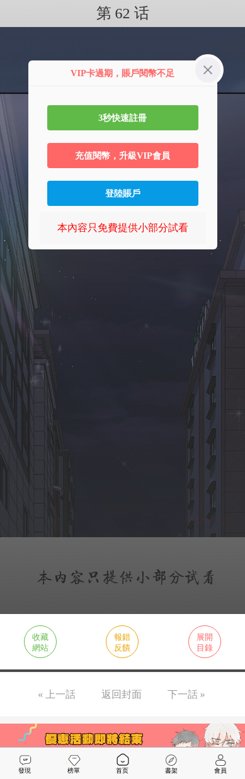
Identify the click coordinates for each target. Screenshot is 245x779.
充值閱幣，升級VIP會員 (122, 156)
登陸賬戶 (122, 193)
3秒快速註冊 (122, 118)
